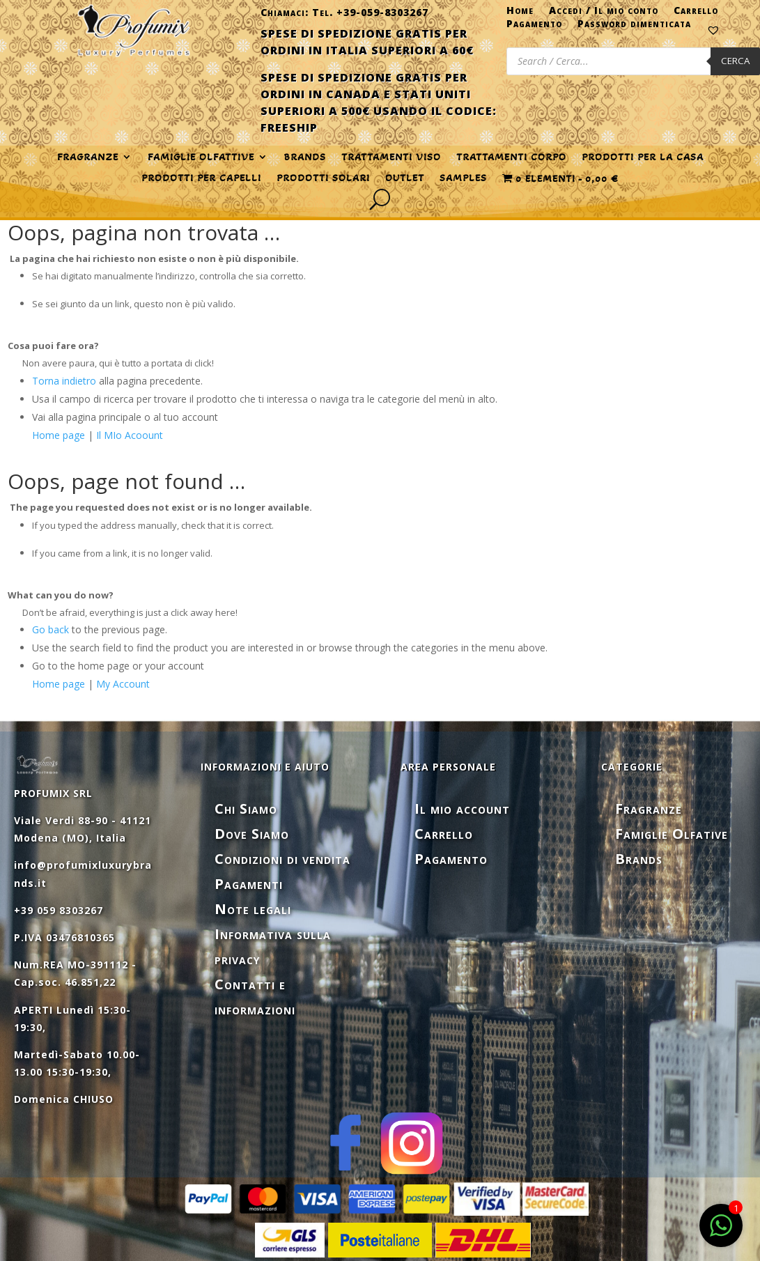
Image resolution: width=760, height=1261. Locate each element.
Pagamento (534, 26)
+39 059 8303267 (58, 910)
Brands (305, 157)
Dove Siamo (252, 833)
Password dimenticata (634, 26)
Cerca (735, 60)
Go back (50, 629)
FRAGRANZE (87, 157)
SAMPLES (463, 178)
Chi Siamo (246, 808)
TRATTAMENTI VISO (391, 157)
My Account (123, 683)
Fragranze (648, 808)
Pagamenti (249, 883)
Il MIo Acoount (129, 435)
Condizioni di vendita (282, 858)
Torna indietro (64, 380)
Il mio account (462, 808)
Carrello (696, 13)
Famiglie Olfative (671, 833)
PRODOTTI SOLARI (323, 178)
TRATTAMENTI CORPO (511, 157)
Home (520, 13)
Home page (58, 435)
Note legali (253, 908)
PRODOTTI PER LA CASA (643, 157)
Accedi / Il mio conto (603, 13)
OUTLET (404, 178)
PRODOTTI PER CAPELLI (201, 178)
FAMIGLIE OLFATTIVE (201, 157)
